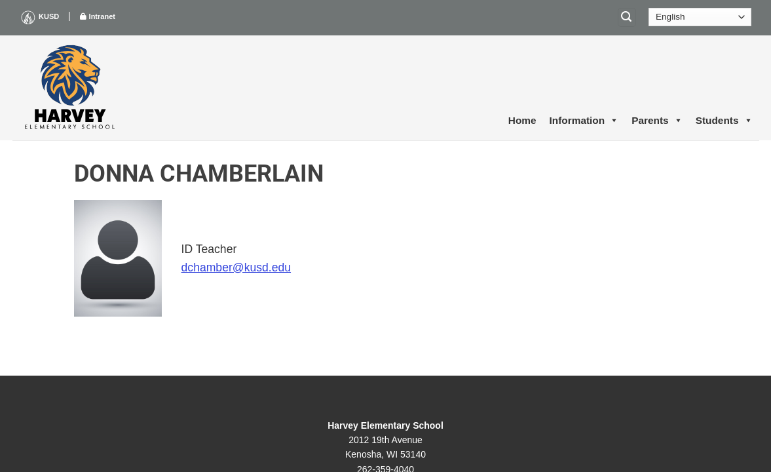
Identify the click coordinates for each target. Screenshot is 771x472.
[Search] (627, 17)
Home (522, 120)
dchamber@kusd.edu (236, 267)
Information (584, 121)
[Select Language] (700, 17)
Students (724, 121)
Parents (656, 121)
